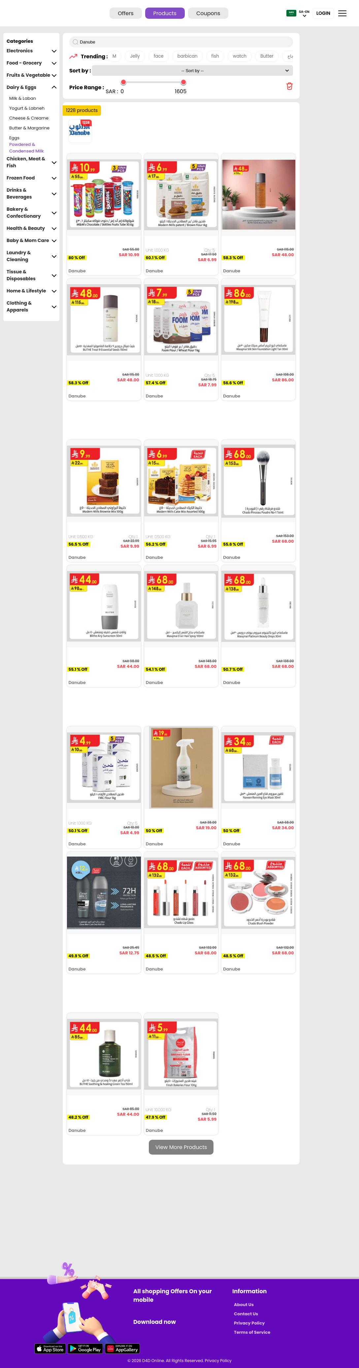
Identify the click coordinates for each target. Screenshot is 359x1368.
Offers (125, 13)
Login (323, 13)
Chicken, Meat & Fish (32, 162)
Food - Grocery (32, 63)
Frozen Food (32, 178)
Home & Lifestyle (32, 290)
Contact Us (246, 1314)
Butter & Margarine (29, 128)
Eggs (14, 138)
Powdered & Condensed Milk (26, 148)
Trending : (92, 56)
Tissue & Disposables (32, 275)
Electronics (32, 50)
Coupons (208, 13)
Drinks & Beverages (32, 194)
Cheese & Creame (29, 118)
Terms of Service (252, 1332)
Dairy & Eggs (32, 87)
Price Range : (86, 87)
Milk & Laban (22, 98)
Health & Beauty (32, 228)
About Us (244, 1304)
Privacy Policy (249, 1323)
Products (165, 13)
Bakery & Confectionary (32, 213)
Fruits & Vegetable (32, 75)
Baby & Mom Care (32, 240)
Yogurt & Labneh (27, 108)
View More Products (181, 1147)
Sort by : (80, 70)
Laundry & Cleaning (32, 256)
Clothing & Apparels (32, 307)
